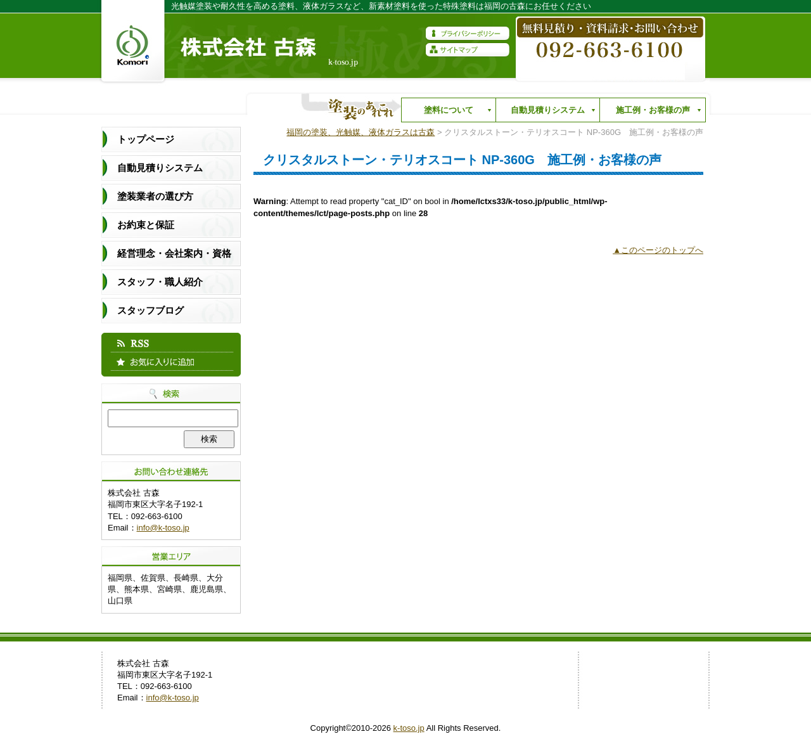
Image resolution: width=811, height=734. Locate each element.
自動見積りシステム (544, 113)
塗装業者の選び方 (155, 196)
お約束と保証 (145, 224)
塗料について (445, 113)
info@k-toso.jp (163, 527)
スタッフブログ (150, 310)
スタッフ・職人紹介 (160, 281)
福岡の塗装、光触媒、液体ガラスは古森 (360, 132)
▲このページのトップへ (658, 250)
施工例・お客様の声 (649, 113)
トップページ (145, 139)
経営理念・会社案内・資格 (174, 253)
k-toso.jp (409, 728)
